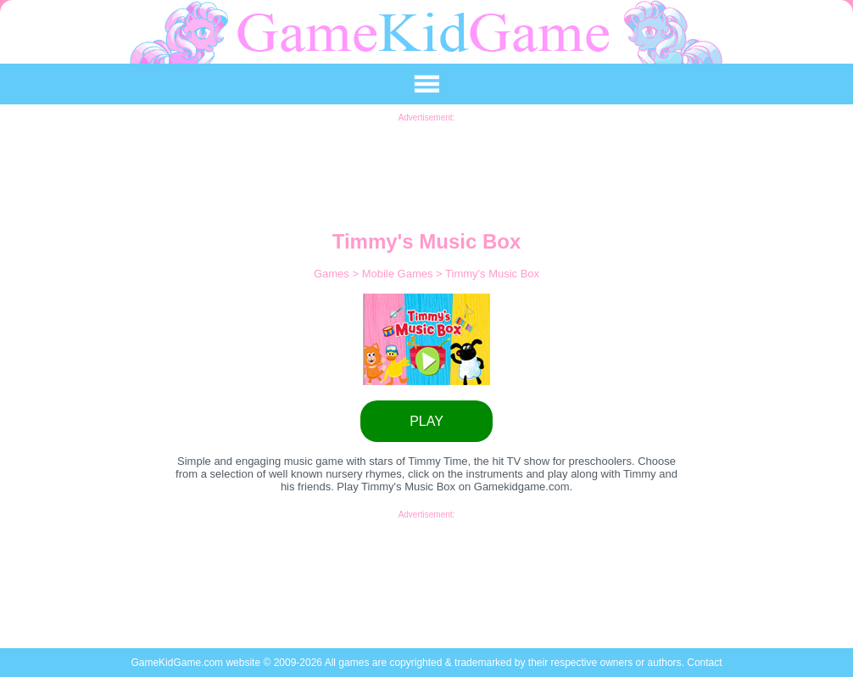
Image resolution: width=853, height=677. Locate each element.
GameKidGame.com (178, 663)
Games (333, 273)
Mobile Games (399, 273)
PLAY (426, 421)
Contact (704, 663)
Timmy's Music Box (492, 273)
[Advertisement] (426, 160)
